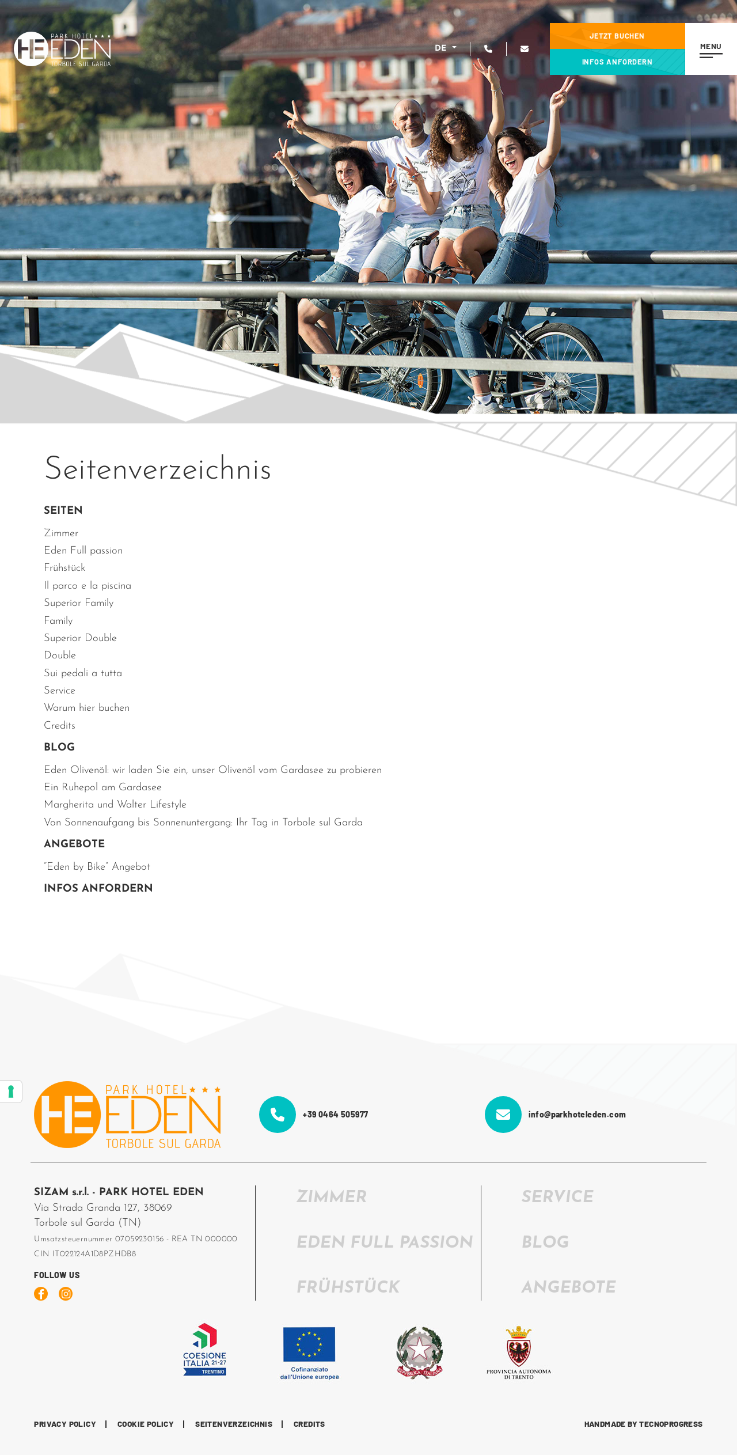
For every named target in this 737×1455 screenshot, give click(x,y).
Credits (59, 726)
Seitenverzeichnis (233, 1424)
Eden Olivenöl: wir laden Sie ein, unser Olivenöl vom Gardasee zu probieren (213, 770)
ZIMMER (331, 1197)
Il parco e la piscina (87, 586)
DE (442, 48)
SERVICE (558, 1197)
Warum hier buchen (87, 708)
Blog (545, 1243)
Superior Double (80, 638)
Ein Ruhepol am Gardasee (103, 787)
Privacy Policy (65, 1424)
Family (58, 621)
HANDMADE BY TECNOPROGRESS (643, 1424)
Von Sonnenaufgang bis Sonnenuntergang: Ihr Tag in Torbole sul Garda (203, 822)
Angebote (569, 1288)
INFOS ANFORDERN (98, 889)
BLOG (59, 747)
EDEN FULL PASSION (384, 1243)
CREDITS (309, 1424)
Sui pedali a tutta (83, 673)
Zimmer (61, 533)
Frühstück (64, 568)
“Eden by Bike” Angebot (97, 867)
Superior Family (78, 603)
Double (60, 655)
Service (59, 690)
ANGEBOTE (74, 844)
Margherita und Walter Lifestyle (115, 805)
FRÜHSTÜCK (348, 1288)
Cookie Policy (145, 1424)
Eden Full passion (83, 550)
